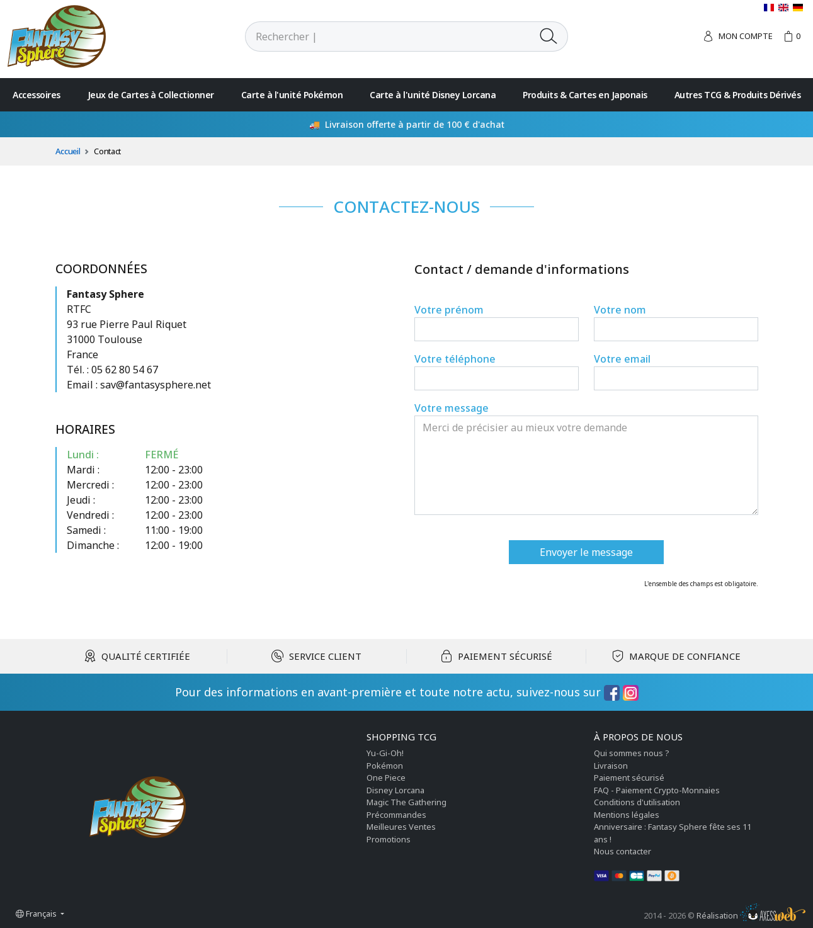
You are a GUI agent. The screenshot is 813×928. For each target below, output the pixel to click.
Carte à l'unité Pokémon (292, 95)
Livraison (611, 765)
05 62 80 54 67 (124, 369)
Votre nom (620, 310)
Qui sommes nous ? (631, 753)
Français (37, 913)
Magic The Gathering (406, 802)
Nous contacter (622, 851)
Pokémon (385, 765)
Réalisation (750, 915)
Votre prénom (449, 310)
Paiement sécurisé (629, 777)
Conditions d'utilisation (637, 802)
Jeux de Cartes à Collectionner (151, 95)
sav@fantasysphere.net (155, 385)
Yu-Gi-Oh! (385, 753)
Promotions (389, 839)
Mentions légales (626, 814)
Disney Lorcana (395, 790)
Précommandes (396, 814)
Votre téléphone (455, 359)
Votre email (622, 359)
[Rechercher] (388, 36)
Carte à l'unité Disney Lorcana (433, 95)
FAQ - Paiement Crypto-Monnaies (657, 790)
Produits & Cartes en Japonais (585, 95)
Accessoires (36, 95)
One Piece (386, 777)
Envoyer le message (586, 552)
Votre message (451, 408)
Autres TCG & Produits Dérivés (737, 95)
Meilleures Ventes (401, 826)
